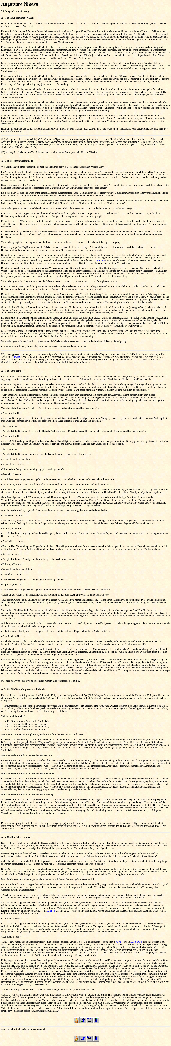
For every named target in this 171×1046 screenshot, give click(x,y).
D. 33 (133, 942)
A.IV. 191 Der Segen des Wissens (17, 17)
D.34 (139, 942)
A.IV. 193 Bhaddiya (11, 370)
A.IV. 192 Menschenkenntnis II (17, 161)
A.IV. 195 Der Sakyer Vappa (15, 837)
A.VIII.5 (101, 260)
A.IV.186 (16, 357)
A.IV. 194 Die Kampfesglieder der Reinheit (23, 689)
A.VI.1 (119, 942)
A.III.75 (51, 910)
